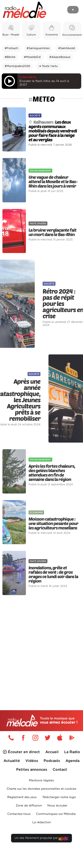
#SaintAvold (66, 48)
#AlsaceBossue (59, 57)
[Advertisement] (41, 643)
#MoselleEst (32, 57)
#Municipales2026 (17, 66)
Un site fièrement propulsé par (41, 839)
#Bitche (10, 57)
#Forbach (11, 48)
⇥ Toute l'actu (48, 66)
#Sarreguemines (38, 48)
